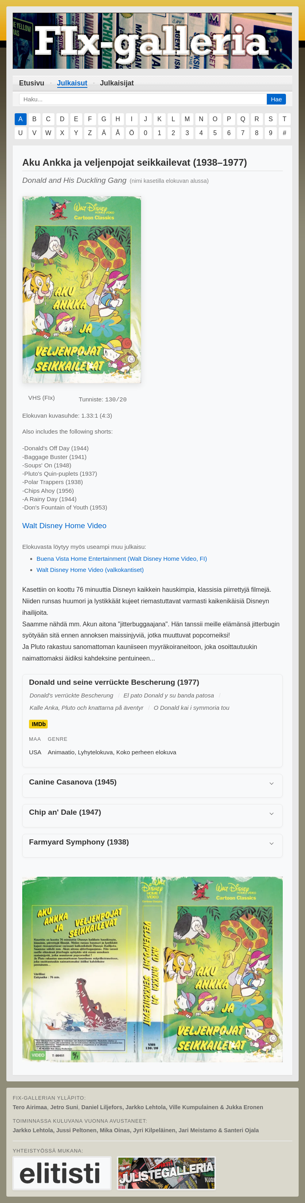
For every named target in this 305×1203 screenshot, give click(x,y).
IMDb (39, 724)
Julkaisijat (117, 83)
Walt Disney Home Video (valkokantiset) (90, 569)
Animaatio (61, 752)
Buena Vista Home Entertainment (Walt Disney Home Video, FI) (122, 558)
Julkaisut (72, 83)
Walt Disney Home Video (64, 525)
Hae (276, 99)
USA (35, 752)
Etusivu (31, 83)
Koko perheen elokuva (146, 752)
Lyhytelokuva (95, 752)
